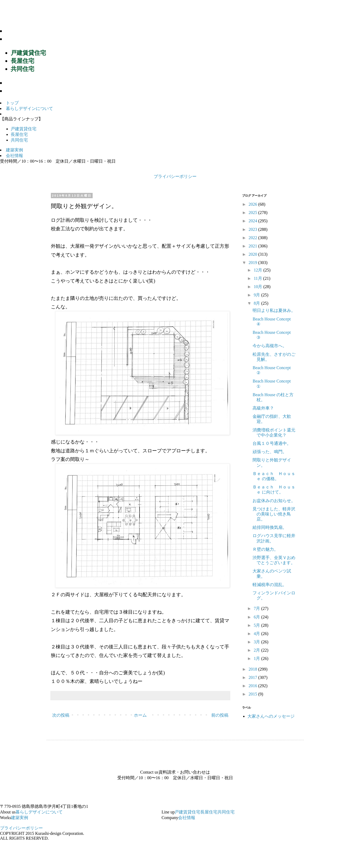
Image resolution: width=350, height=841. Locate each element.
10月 (258, 286)
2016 (253, 685)
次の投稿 (60, 715)
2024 (253, 221)
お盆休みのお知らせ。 (274, 500)
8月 (257, 303)
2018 (253, 669)
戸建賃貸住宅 (28, 52)
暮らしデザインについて (42, 31)
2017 (253, 677)
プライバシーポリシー (175, 176)
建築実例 (20, 82)
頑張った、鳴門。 (270, 451)
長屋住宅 (22, 61)
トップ (12, 103)
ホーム (140, 715)
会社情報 (20, 90)
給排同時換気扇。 (270, 527)
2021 (253, 246)
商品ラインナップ (32, 39)
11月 (258, 278)
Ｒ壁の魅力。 (265, 549)
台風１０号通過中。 (272, 443)
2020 (253, 254)
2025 (253, 212)
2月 (257, 650)
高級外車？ (263, 408)
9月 (257, 295)
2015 (253, 694)
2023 (253, 229)
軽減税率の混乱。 (270, 584)
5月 (257, 625)
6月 (257, 617)
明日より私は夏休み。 (274, 310)
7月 (257, 608)
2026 (253, 204)
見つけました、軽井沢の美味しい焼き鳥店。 (274, 514)
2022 (253, 237)
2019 (253, 262)
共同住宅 (22, 69)
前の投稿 (219, 715)
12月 (258, 270)
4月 (257, 633)
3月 (257, 642)
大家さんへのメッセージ (271, 716)
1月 (257, 658)
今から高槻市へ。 (270, 345)
